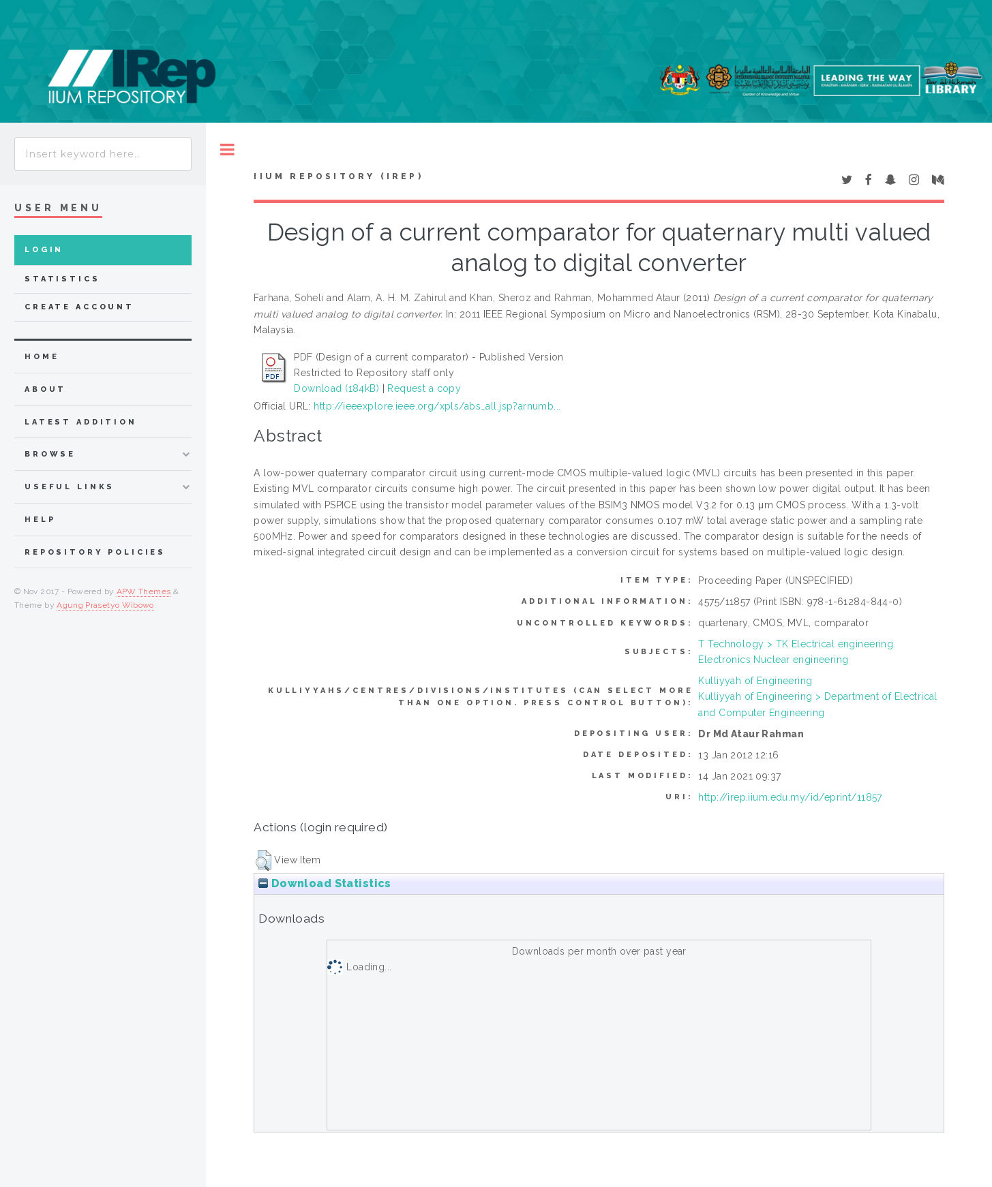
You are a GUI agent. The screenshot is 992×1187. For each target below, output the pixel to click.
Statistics (62, 279)
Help (40, 519)
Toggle (227, 149)
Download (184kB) (336, 388)
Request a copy (424, 388)
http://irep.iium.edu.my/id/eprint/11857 (790, 797)
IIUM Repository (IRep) (338, 176)
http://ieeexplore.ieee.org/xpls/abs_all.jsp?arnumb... (437, 406)
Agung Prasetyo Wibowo (105, 605)
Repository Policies (95, 552)
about (45, 389)
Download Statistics (324, 883)
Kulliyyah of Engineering (755, 680)
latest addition (81, 422)
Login (44, 249)
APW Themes (144, 591)
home (42, 356)
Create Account (79, 307)
